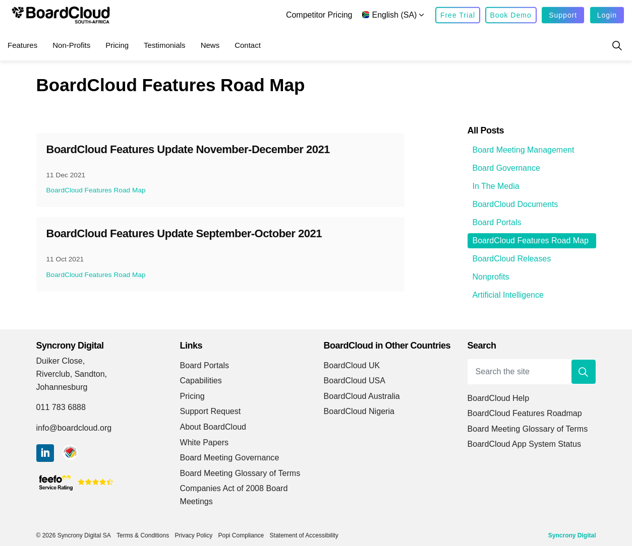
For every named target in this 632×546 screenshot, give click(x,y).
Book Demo (511, 15)
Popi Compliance (241, 535)
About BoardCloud (213, 427)
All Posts (486, 130)
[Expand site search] (617, 45)
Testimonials (165, 45)
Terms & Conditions (143, 535)
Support (563, 15)
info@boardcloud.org (74, 428)
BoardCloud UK (352, 365)
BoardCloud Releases (512, 258)
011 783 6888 (61, 407)
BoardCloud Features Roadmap (525, 413)
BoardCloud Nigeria (359, 411)
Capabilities (201, 380)
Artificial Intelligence (508, 295)
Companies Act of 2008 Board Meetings (234, 495)
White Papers (204, 442)
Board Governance (506, 168)
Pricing (117, 45)
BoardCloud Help (499, 398)
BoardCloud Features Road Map (96, 190)
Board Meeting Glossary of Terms (240, 473)
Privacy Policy (193, 535)
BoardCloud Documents (515, 204)
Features (22, 45)
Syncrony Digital (572, 535)
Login (607, 15)
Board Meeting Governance (229, 457)
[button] (583, 371)
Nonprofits (491, 276)
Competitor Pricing (319, 15)
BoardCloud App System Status (525, 444)
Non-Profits (71, 45)
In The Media (496, 186)
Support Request (210, 411)
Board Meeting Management (523, 150)
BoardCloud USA (355, 380)
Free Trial (457, 15)
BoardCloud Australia (362, 396)
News (210, 45)
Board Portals (497, 222)
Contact (248, 45)
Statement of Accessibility (304, 535)
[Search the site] (532, 371)
